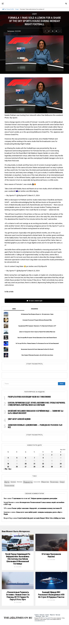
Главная (36, 615)
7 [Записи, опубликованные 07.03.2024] (34, 458)
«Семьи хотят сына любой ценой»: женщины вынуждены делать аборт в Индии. (33, 513)
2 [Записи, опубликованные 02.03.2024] (51, 455)
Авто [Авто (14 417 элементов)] (6, 482)
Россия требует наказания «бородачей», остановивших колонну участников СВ (37, 508)
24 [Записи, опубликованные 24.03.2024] (61, 464)
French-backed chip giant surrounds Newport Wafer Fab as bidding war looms (41, 518)
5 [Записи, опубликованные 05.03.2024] (16, 458)
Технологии (38, 617)
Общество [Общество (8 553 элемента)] (45, 482)
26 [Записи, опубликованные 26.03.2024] (17, 467)
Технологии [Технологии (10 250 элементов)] (9, 485)
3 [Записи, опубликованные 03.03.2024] (60, 455)
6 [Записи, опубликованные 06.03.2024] (25, 458)
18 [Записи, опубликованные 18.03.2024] (8, 464)
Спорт (17, 9)
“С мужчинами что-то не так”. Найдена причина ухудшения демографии (34, 498)
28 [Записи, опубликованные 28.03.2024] (34, 467)
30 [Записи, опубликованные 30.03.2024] (52, 467)
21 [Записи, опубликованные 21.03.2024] (34, 464)
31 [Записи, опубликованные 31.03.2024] (60, 467)
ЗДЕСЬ (48, 620)
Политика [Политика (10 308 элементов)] (54, 481)
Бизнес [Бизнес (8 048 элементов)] (13, 482)
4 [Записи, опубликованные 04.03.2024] (8, 458)
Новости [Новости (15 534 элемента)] (28, 482)
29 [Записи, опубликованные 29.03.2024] (43, 467)
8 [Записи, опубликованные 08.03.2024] (43, 458)
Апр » (10, 469)
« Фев (5, 469)
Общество (52, 615)
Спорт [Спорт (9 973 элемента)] (62, 481)
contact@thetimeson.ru (39, 621)
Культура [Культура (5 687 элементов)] (19, 482)
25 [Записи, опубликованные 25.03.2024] (8, 467)
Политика (42, 615)
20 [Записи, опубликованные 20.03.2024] (25, 464)
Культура (58, 615)
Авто (47, 617)
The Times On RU (8, 9)
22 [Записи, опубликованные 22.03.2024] (43, 464)
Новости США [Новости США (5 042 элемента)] (37, 482)
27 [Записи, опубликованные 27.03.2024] (25, 467)
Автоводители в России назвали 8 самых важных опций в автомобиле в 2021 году (34, 503)
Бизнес (47, 615)
